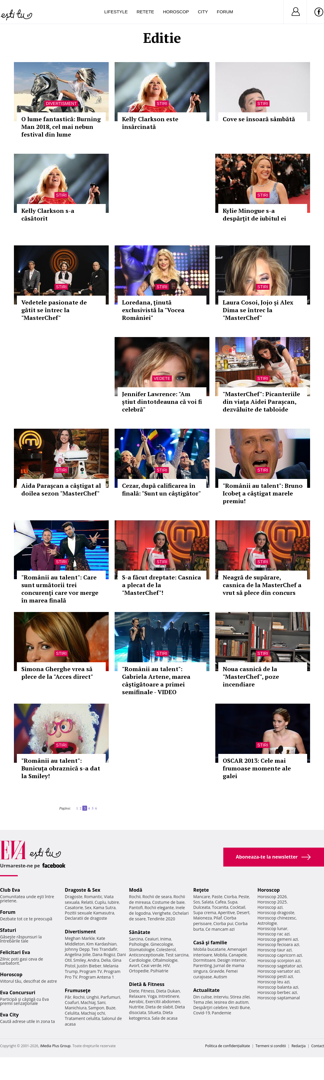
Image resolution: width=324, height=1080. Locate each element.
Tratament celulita (82, 1018)
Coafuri (72, 1002)
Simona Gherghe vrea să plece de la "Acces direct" (57, 673)
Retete (145, 11)
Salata (208, 902)
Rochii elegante (159, 907)
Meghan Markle (80, 938)
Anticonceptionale (146, 955)
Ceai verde (151, 965)
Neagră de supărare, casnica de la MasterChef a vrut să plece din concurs (262, 585)
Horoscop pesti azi (275, 976)
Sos (196, 902)
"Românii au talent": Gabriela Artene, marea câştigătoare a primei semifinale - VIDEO (156, 680)
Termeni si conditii (271, 1045)
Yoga (152, 996)
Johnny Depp (77, 949)
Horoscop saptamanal (278, 997)
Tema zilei (202, 1002)
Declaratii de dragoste (86, 918)
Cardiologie (140, 960)
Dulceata (201, 907)
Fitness (148, 991)
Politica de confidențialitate (227, 1045)
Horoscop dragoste (275, 912)
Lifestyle (116, 11)
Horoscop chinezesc (276, 918)
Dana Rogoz (104, 954)
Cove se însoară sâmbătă (259, 119)
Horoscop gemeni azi (277, 939)
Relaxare (137, 996)
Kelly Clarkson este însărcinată (150, 123)
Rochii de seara (157, 896)
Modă (135, 890)
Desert (243, 912)
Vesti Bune (239, 1007)
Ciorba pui (223, 923)
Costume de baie (168, 902)
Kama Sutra (104, 907)
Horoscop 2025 (272, 902)
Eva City (9, 1014)
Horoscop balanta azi (277, 987)
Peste (243, 896)
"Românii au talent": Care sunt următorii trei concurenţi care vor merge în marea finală (59, 588)
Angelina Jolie (78, 954)
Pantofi (136, 907)
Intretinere (168, 996)
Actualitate (206, 990)
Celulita (72, 1013)
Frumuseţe (78, 990)
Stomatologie (142, 949)
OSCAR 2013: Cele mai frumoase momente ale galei (257, 768)
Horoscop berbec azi (277, 992)
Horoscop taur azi (274, 950)
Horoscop (176, 11)
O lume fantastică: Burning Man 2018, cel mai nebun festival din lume (61, 126)
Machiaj (88, 1002)
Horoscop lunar (272, 928)
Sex (88, 907)
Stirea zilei (240, 997)
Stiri (162, 103)
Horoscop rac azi (273, 934)
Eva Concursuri (17, 992)
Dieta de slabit (159, 1007)
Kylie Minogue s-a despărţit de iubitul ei (254, 214)
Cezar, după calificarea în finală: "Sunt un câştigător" (161, 489)
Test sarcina (177, 955)
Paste (217, 896)
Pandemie (221, 1013)
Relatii (87, 902)
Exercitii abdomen (162, 1001)
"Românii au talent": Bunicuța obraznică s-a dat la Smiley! (60, 768)
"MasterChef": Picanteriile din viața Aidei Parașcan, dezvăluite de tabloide (261, 401)
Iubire (113, 902)
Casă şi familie (210, 942)
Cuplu (100, 902)
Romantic (93, 896)
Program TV (90, 971)
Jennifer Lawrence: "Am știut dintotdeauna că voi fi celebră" (162, 401)
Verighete (161, 913)
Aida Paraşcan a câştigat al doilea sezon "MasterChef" (61, 489)
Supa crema (204, 912)
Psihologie (139, 944)
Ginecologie (161, 944)
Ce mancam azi (220, 929)
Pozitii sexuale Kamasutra (89, 913)
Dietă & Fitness (147, 984)
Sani (101, 1002)
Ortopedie (139, 971)
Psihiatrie (159, 971)
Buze (111, 1008)
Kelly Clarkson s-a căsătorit (47, 214)
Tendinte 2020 (161, 919)
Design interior (231, 960)
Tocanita (220, 907)
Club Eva (10, 890)
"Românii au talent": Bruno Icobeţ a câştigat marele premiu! (263, 493)
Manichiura (75, 1008)
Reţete (201, 890)
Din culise (202, 997)
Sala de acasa (164, 1018)
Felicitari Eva (15, 952)
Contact (317, 1045)
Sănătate (139, 932)
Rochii (78, 997)
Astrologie (267, 923)
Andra (94, 960)
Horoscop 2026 (272, 896)
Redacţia (298, 1045)
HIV (166, 965)
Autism (220, 976)
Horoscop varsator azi (278, 971)
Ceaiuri (151, 939)
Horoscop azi (270, 907)
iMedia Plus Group (55, 1045)
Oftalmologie (165, 960)
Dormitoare (204, 960)
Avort (134, 965)
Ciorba (230, 896)
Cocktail (237, 907)
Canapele (238, 955)
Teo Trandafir (104, 949)
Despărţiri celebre (210, 1007)
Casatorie (74, 907)
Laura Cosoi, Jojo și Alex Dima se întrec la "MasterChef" (258, 310)
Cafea (220, 902)
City (203, 11)
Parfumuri (110, 997)
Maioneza (202, 918)
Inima (165, 939)
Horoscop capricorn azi (279, 955)
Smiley (79, 960)
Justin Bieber (89, 966)
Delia (106, 960)
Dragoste (73, 896)
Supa (233, 902)
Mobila (220, 955)
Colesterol (166, 949)
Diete (134, 991)
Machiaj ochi (93, 1013)
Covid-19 (201, 1013)
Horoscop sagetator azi (279, 966)
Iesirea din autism (231, 1002)
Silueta (154, 1012)
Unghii (92, 997)
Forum (225, 11)
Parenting (202, 965)
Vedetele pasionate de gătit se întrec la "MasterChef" (54, 310)
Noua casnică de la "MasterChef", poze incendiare (251, 676)
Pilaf (218, 918)
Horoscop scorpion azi (278, 960)
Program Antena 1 (96, 977)
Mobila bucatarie (209, 949)
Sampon (96, 1008)
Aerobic (136, 1001)
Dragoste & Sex (82, 890)
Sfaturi (8, 930)
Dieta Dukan (168, 991)
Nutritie (136, 1007)
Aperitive (226, 912)
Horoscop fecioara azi (278, 944)
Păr (68, 997)
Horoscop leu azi (273, 982)
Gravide (216, 971)
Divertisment (61, 103)
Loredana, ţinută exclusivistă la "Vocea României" (153, 310)
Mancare (201, 896)
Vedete (162, 378)
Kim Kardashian (101, 944)
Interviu (221, 997)
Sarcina (136, 939)
